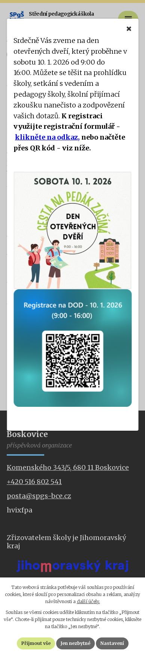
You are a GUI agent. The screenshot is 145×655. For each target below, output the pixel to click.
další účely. (88, 601)
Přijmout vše (36, 643)
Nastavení (112, 643)
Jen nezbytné (75, 643)
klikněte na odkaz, (47, 137)
